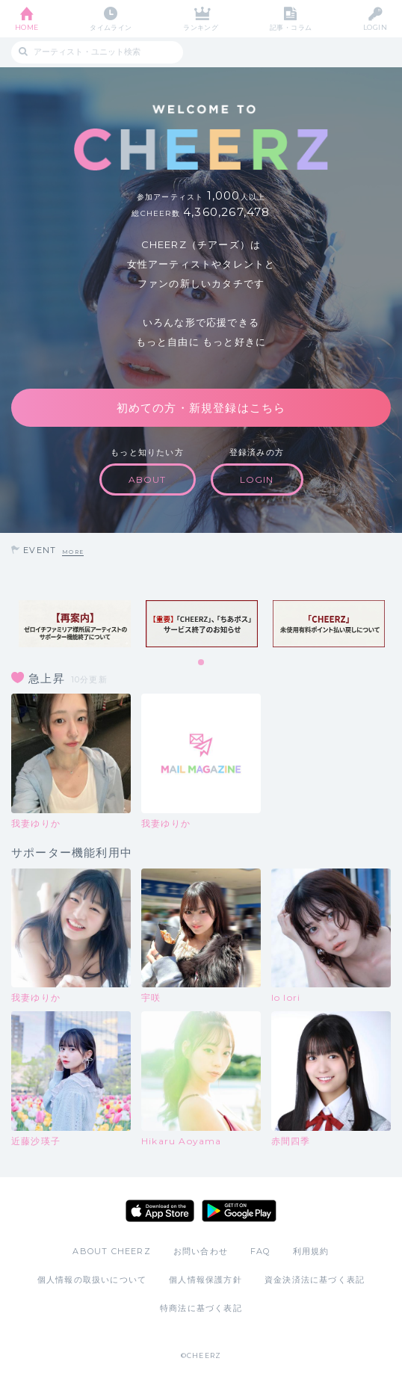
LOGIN (375, 27)
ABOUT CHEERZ (111, 1251)
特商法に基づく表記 (201, 1308)
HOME (27, 27)
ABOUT (148, 479)
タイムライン (111, 27)
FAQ (260, 1251)
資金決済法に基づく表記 (315, 1279)
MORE (73, 552)
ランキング (200, 27)
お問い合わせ (200, 1251)
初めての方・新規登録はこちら (201, 408)
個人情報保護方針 (205, 1279)
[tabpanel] (75, 623)
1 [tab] (201, 663)
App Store (160, 1211)
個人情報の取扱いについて (91, 1279)
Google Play (239, 1211)
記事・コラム (291, 27)
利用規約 (311, 1251)
